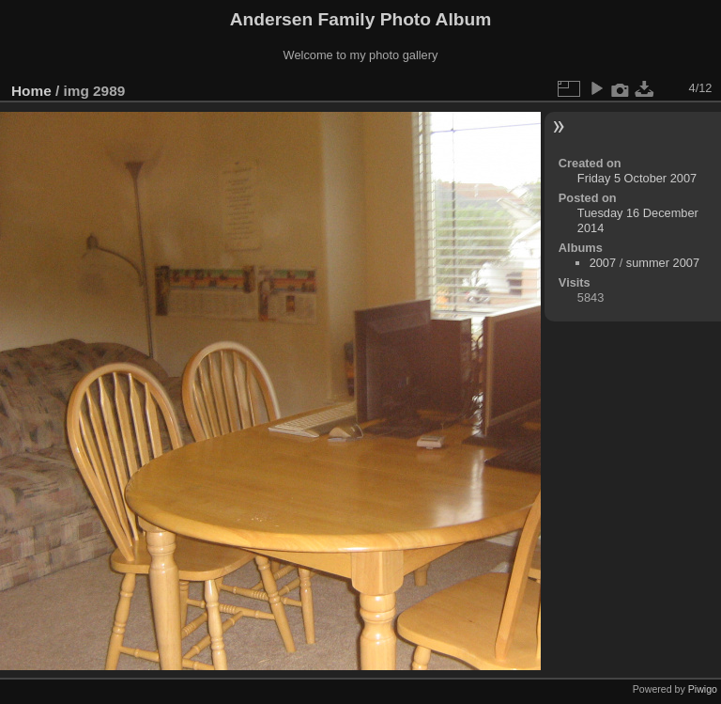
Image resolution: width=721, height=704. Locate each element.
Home (31, 91)
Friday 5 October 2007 (637, 178)
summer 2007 (662, 263)
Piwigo (702, 689)
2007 (603, 263)
